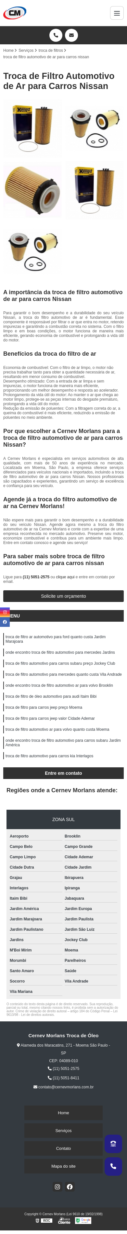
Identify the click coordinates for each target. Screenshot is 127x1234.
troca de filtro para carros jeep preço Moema (44, 707)
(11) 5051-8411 (63, 1078)
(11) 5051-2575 (36, 577)
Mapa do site (63, 1166)
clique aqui (65, 577)
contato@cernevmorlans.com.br (63, 1087)
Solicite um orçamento (63, 596)
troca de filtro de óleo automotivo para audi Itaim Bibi (51, 696)
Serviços (64, 1130)
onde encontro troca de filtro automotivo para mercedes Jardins (60, 652)
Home (63, 1112)
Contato (63, 1148)
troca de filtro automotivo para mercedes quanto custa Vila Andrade (64, 674)
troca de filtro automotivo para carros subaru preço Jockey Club (60, 663)
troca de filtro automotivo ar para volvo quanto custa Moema (57, 729)
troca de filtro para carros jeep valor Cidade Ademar (50, 718)
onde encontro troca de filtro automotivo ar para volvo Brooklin (59, 685)
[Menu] (117, 13)
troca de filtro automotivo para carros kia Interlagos (49, 756)
